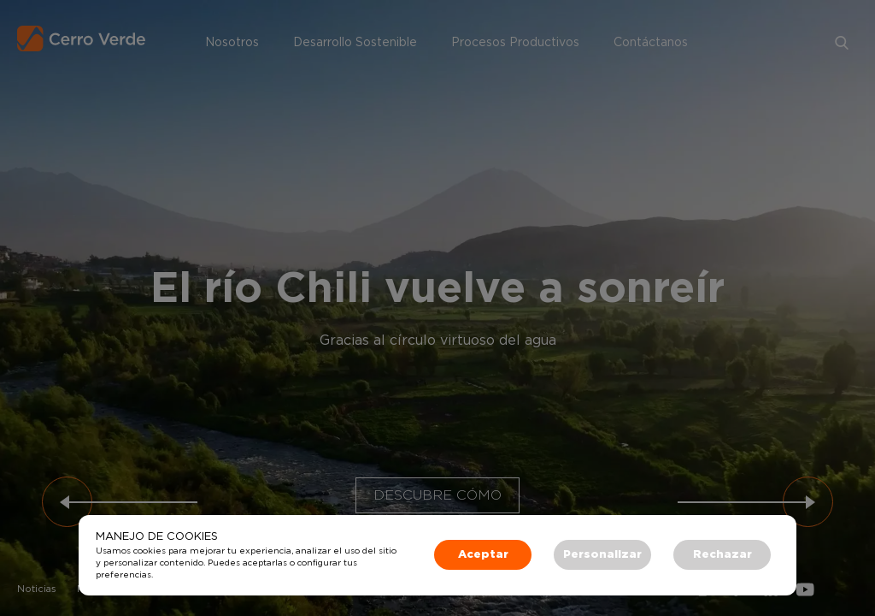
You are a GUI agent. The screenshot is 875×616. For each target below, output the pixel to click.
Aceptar (483, 554)
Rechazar (722, 554)
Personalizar (602, 554)
